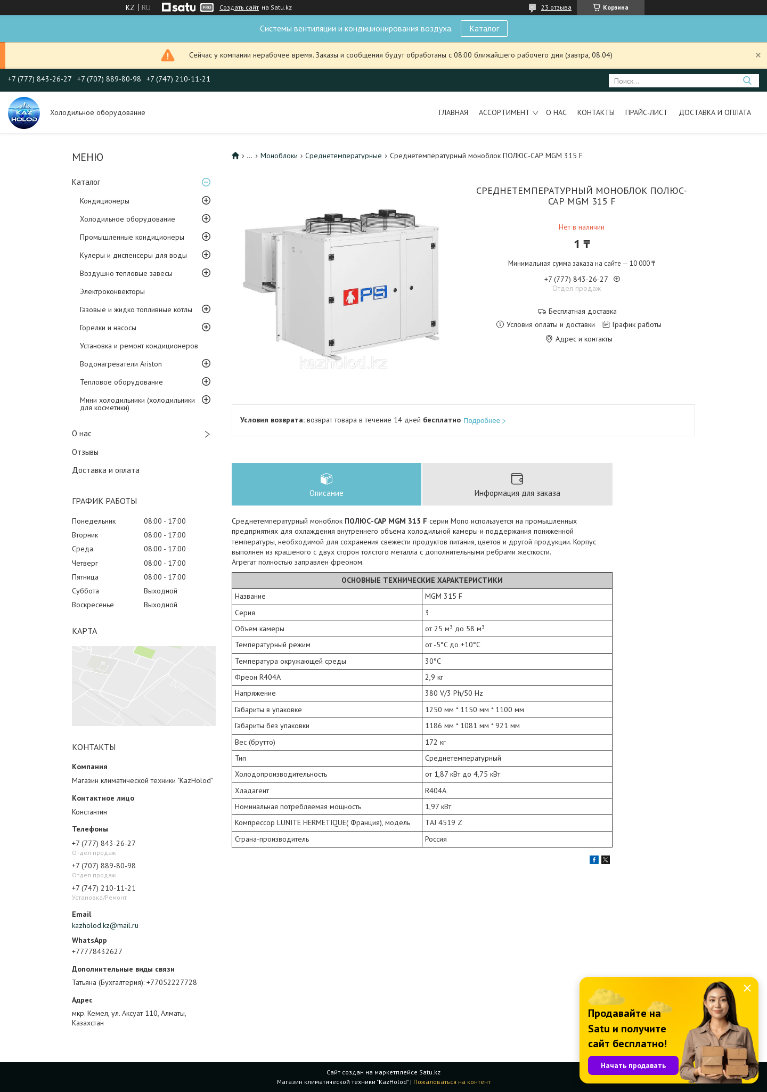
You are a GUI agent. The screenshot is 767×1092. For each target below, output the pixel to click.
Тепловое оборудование (121, 382)
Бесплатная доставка (583, 311)
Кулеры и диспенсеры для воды (133, 255)
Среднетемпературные (343, 155)
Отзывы (85, 452)
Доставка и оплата (715, 112)
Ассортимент (504, 112)
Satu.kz (429, 1072)
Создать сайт (239, 7)
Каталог (484, 28)
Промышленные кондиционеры (132, 237)
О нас (556, 112)
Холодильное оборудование (127, 219)
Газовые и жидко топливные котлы (136, 309)
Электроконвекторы (112, 291)
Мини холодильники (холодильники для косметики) (137, 403)
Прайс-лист (646, 112)
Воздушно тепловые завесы (126, 273)
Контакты (596, 112)
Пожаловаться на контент (452, 1082)
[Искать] (747, 80)
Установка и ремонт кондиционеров (139, 346)
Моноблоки (279, 155)
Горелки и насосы (108, 327)
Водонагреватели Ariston (121, 364)
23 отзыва (556, 7)
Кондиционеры (104, 201)
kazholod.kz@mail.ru (105, 925)
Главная (453, 112)
